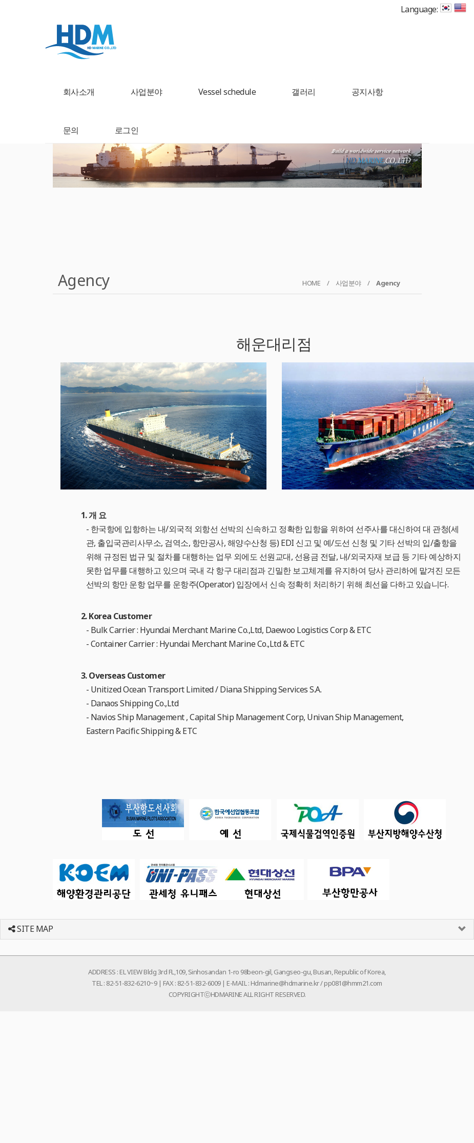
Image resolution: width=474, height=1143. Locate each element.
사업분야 (146, 91)
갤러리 (304, 91)
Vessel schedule (227, 91)
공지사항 (367, 91)
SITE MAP (30, 929)
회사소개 (79, 91)
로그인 (127, 130)
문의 (71, 130)
